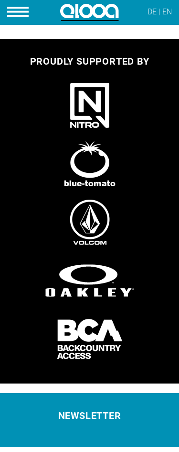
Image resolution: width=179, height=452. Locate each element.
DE (152, 11)
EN (167, 11)
